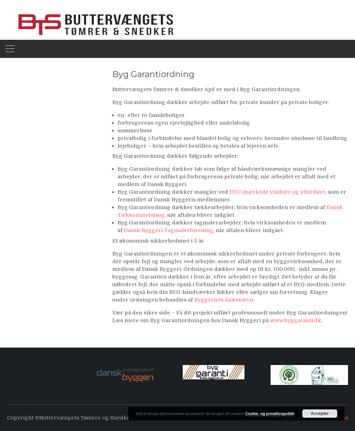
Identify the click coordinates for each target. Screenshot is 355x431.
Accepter (319, 413)
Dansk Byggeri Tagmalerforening (168, 230)
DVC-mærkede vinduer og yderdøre (277, 192)
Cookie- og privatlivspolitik (269, 413)
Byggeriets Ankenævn (223, 300)
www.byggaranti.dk (295, 320)
